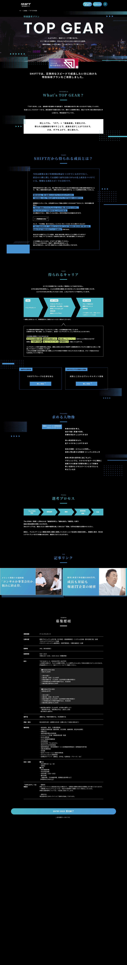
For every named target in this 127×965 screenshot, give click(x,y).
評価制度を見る (41, 219)
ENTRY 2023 (79, 4)
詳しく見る (40, 386)
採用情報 (26, 10)
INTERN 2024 (94, 5)
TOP (20, 10)
